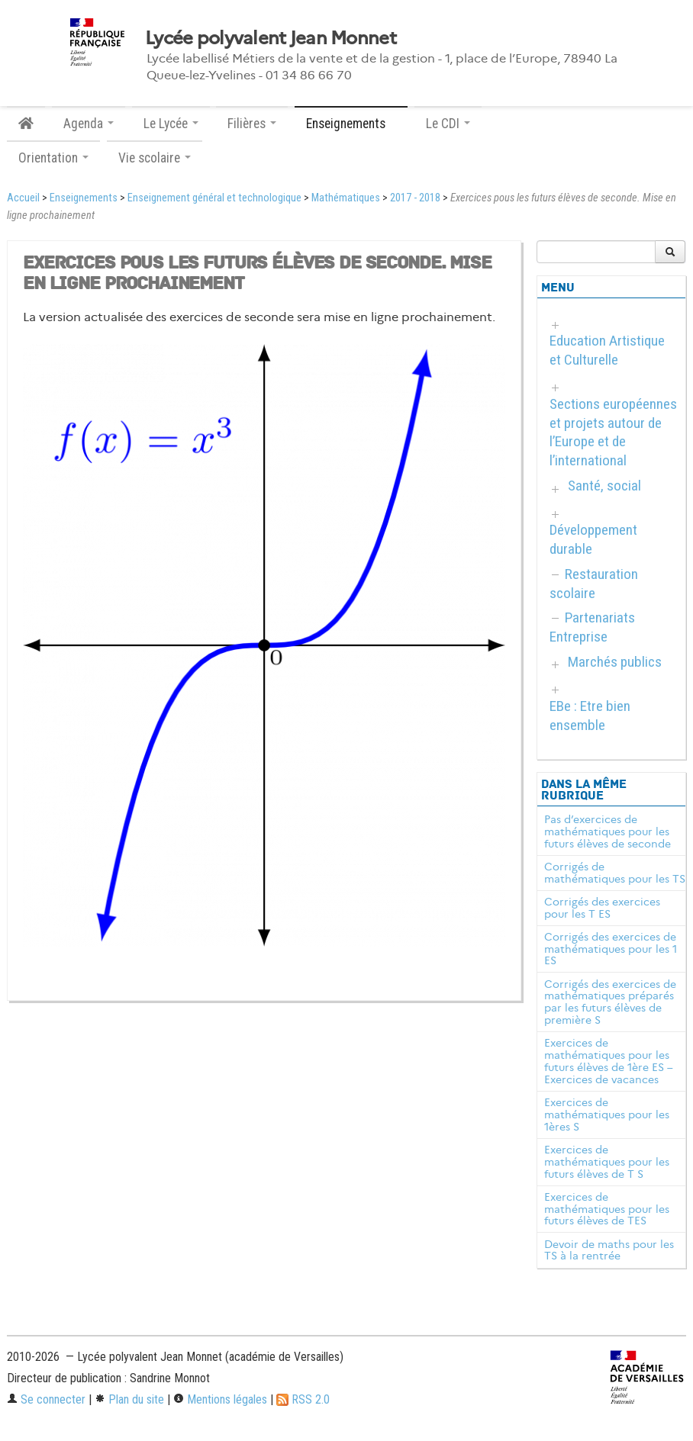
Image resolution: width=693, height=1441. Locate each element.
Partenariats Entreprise (592, 627)
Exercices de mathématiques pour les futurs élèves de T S (606, 1162)
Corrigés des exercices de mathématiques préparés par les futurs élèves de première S (610, 1002)
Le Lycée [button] (170, 123)
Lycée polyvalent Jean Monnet (270, 38)
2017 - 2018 (415, 197)
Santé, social (604, 485)
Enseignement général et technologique (214, 197)
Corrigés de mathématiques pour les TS (614, 873)
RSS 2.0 (303, 1399)
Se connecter (46, 1399)
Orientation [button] (53, 158)
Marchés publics (615, 662)
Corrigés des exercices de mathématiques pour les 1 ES (610, 949)
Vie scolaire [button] (154, 158)
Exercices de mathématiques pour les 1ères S (606, 1114)
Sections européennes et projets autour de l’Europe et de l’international (613, 432)
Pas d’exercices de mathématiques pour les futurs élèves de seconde (607, 831)
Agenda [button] (88, 123)
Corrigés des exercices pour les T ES (602, 908)
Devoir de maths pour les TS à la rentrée (609, 1250)
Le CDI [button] (448, 123)
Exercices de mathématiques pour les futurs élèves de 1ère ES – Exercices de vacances (608, 1061)
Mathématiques (345, 197)
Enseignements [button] (351, 123)
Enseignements (84, 197)
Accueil (23, 197)
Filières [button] (251, 123)
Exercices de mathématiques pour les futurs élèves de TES (606, 1209)
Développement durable (593, 539)
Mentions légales (220, 1399)
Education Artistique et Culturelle (607, 350)
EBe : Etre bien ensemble (590, 715)
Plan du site (129, 1399)
